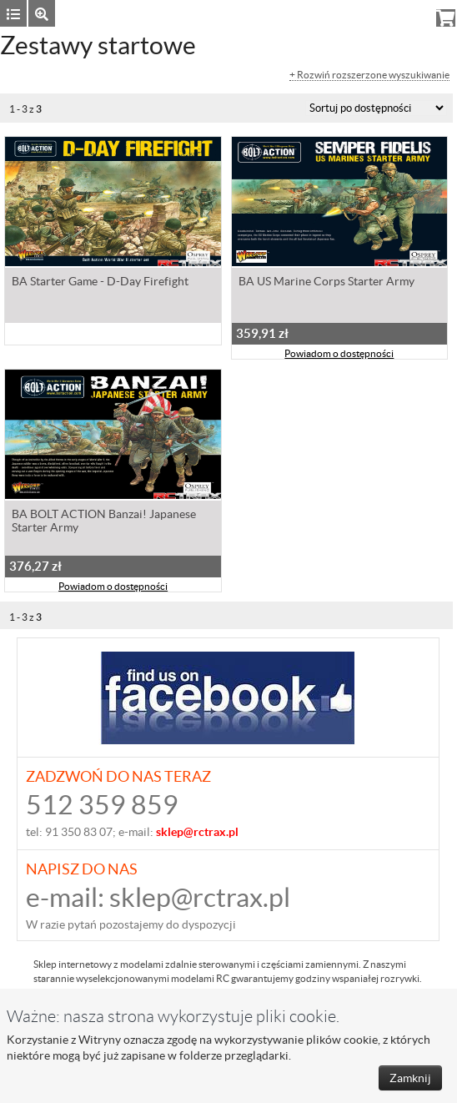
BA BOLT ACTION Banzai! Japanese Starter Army (104, 520)
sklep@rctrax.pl (199, 897)
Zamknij (410, 1078)
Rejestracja (395, 13)
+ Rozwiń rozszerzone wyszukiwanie (369, 75)
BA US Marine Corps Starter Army (326, 281)
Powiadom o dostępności (339, 353)
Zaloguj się (326, 13)
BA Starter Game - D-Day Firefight (100, 281)
